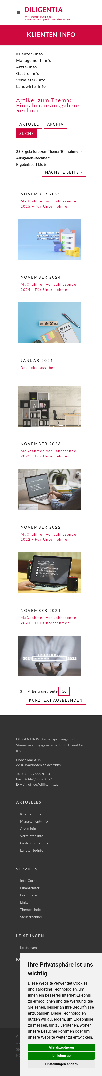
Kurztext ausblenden (56, 700)
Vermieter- (31, 79)
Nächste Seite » (64, 172)
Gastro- (28, 73)
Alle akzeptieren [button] (61, 1047)
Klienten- (29, 53)
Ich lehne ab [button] (61, 1056)
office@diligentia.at (43, 784)
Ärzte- (26, 66)
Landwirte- (31, 86)
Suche (26, 133)
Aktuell (29, 124)
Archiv (55, 124)
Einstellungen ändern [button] (61, 1064)
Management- (33, 60)
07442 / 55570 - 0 (36, 774)
